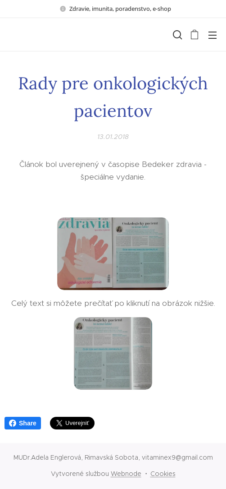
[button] (176, 34)
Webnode (126, 474)
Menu (212, 35)
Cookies (163, 474)
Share (22, 423)
